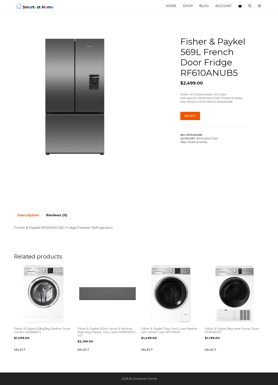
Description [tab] (28, 215)
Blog (204, 6)
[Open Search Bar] (250, 6)
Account (223, 6)
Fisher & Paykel (197, 142)
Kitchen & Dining (201, 94)
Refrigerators (209, 98)
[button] (259, 6)
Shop (188, 6)
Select (190, 116)
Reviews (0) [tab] (56, 215)
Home (171, 6)
